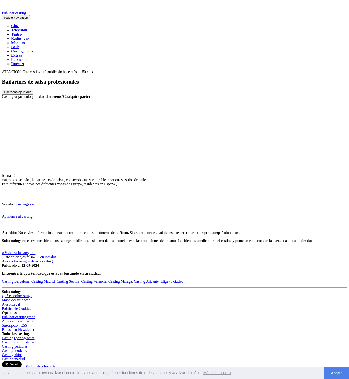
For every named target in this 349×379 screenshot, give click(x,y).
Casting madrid (13, 359)
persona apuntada (18, 92)
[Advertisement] (174, 136)
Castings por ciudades (18, 342)
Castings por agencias (18, 338)
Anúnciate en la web (17, 321)
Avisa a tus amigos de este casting (27, 261)
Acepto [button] (336, 373)
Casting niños (12, 355)
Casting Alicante (146, 281)
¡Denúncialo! (46, 257)
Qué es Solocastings (17, 296)
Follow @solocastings (42, 366)
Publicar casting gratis (18, 317)
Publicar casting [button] (14, 13)
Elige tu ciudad (172, 281)
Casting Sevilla (68, 281)
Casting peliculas (15, 346)
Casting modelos (14, 351)
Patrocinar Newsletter (18, 330)
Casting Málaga (120, 281)
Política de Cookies (16, 308)
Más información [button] (217, 373)
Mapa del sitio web (16, 300)
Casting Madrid (43, 281)
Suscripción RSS (14, 325)
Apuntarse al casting (17, 216)
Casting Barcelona (15, 281)
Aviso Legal (11, 304)
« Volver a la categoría (18, 253)
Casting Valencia (94, 281)
